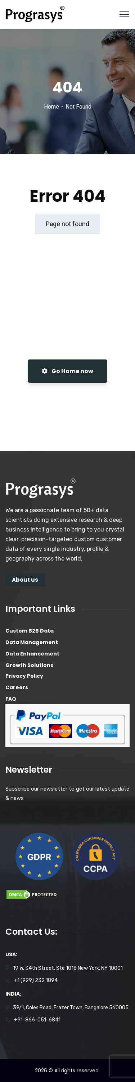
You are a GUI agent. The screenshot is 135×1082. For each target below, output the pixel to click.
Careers (16, 687)
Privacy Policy (24, 676)
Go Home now (67, 371)
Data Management (31, 642)
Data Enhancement (32, 653)
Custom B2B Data (29, 630)
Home (51, 106)
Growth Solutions (29, 665)
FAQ (10, 698)
